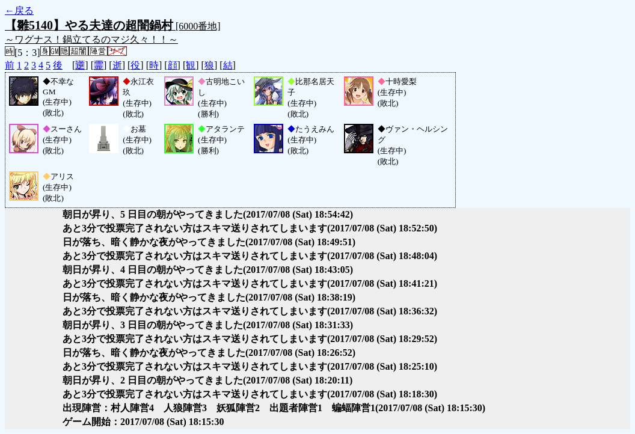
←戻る (19, 10)
